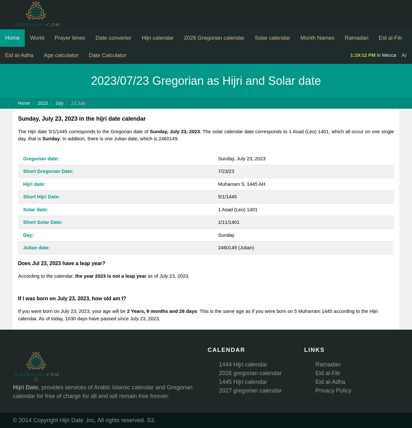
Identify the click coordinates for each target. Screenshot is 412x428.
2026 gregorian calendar (250, 373)
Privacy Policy (333, 390)
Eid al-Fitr (390, 38)
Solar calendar (272, 38)
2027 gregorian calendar (250, 390)
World (37, 38)
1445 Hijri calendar (243, 382)
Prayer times (69, 38)
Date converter (114, 38)
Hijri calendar (157, 38)
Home (12, 38)
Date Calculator (107, 55)
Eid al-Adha (19, 55)
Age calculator (61, 55)
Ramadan (357, 38)
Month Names (317, 38)
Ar (404, 55)
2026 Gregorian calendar (214, 38)
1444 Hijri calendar (243, 364)
